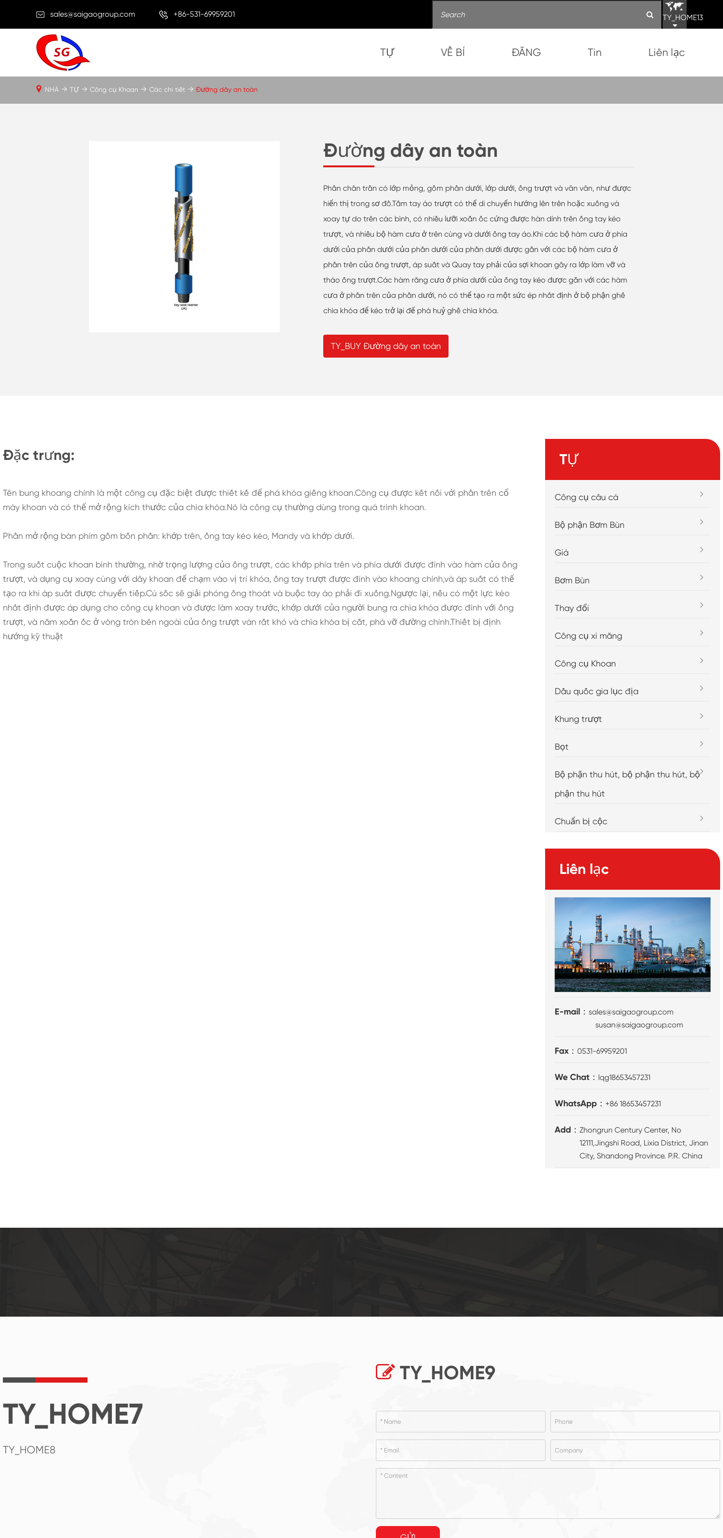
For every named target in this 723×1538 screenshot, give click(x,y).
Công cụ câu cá (586, 497)
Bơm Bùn (572, 580)
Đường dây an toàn (227, 89)
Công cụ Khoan (114, 89)
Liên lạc (666, 52)
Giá (562, 552)
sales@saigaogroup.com (92, 14)
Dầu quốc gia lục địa (596, 691)
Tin (595, 52)
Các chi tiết (167, 89)
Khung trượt (578, 719)
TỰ (387, 52)
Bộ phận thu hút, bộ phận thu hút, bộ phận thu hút (627, 783)
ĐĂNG (526, 52)
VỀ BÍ (453, 52)
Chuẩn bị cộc (581, 821)
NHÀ (52, 89)
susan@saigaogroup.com (639, 1024)
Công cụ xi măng (588, 636)
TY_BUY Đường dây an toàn (386, 346)
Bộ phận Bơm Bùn (589, 525)
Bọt (562, 747)
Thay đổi (572, 608)
